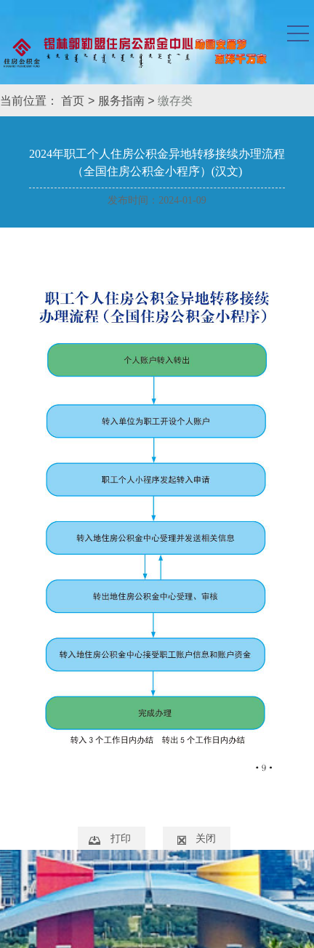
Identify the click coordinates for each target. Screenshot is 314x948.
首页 (72, 101)
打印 (120, 838)
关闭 (206, 838)
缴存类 (175, 101)
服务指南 (121, 101)
